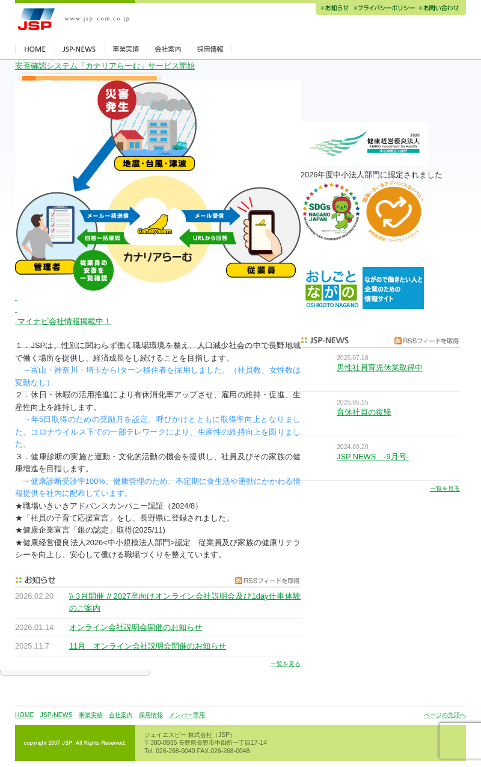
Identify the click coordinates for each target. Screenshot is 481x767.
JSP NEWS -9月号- (373, 456)
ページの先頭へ (445, 715)
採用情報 (151, 715)
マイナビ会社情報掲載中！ (63, 321)
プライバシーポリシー (384, 9)
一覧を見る (286, 664)
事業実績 (91, 715)
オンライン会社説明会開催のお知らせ (135, 627)
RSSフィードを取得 (264, 580)
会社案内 (121, 715)
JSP (75, 19)
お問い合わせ (441, 9)
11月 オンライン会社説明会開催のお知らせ (147, 645)
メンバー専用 (187, 715)
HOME (24, 715)
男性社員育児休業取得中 (380, 367)
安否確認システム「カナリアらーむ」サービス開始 (105, 65)
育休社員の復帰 (364, 412)
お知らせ (333, 9)
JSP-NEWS (56, 715)
